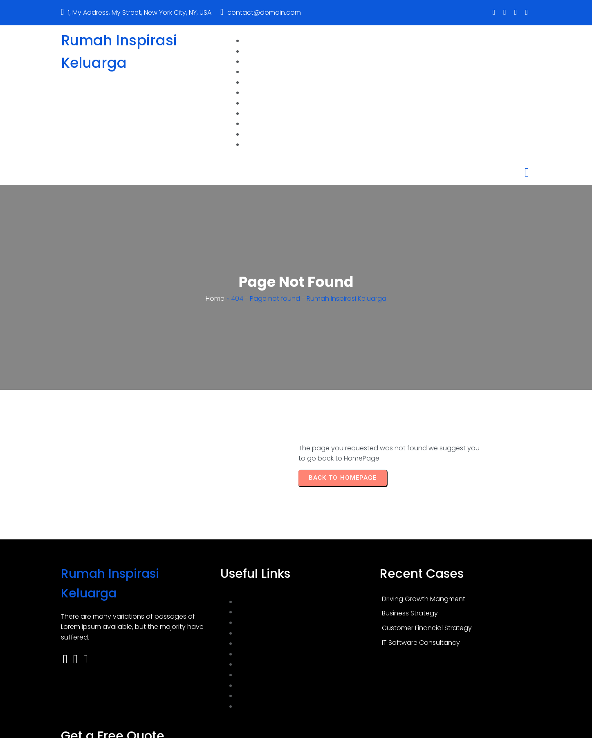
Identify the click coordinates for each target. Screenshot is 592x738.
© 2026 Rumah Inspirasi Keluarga (296, 728)
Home (215, 275)
